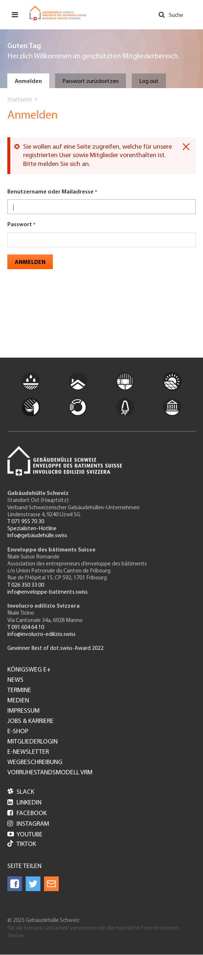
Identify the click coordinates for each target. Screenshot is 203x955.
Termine (19, 690)
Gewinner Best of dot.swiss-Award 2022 (55, 648)
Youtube (25, 834)
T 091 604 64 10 (25, 627)
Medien (18, 701)
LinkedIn (24, 802)
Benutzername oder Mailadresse (50, 192)
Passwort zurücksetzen (90, 81)
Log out (149, 81)
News (15, 680)
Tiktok (21, 844)
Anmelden (28, 81)
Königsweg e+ (29, 670)
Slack (20, 792)
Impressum (23, 711)
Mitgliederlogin (32, 742)
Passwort (19, 225)
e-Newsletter (28, 752)
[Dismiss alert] (186, 146)
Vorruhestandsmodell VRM (50, 773)
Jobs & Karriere (30, 721)
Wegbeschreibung (34, 762)
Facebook (27, 813)
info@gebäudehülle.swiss (37, 536)
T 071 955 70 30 (25, 522)
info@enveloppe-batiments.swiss (47, 592)
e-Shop (17, 731)
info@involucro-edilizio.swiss (41, 634)
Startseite (19, 100)
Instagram (28, 824)
